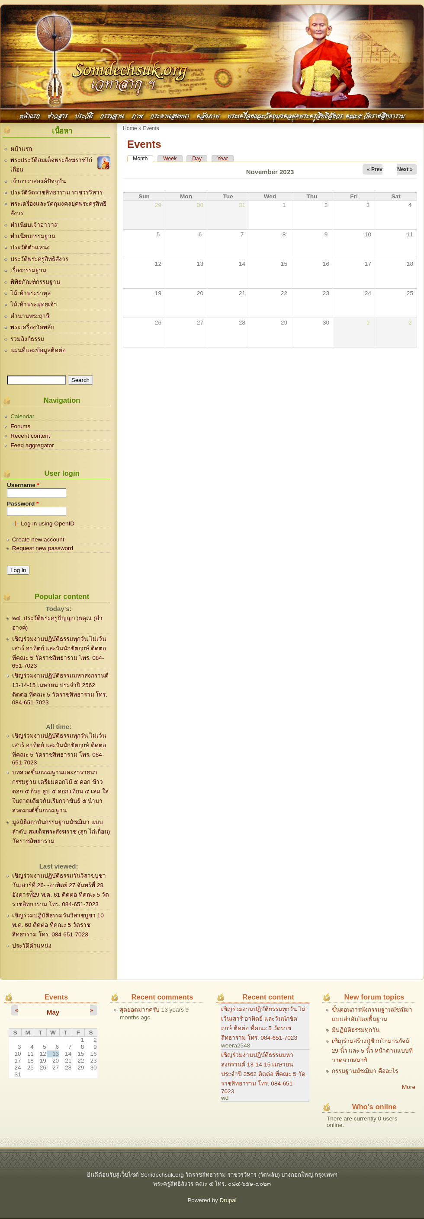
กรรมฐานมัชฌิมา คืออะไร (365, 1071)
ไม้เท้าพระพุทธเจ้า (33, 304)
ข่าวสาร (57, 115)
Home (130, 128)
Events (151, 128)
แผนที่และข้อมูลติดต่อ (38, 350)
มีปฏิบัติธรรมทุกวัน (355, 1030)
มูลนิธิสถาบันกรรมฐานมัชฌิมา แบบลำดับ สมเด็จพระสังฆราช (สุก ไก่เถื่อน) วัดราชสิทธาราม (61, 831)
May (53, 1012)
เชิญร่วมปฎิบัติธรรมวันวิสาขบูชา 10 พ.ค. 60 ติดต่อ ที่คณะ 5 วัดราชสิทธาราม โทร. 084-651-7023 (58, 925)
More (408, 1087)
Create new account (38, 539)
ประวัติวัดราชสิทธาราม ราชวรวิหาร (56, 192)
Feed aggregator (32, 445)
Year (222, 159)
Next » (405, 169)
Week (170, 159)
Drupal (227, 1200)
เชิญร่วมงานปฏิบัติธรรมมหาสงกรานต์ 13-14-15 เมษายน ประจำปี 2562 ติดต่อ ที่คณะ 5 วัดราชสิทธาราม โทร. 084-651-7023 (263, 1073)
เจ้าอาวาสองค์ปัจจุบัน (38, 181)
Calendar (22, 416)
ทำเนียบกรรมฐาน (32, 236)
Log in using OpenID (47, 523)
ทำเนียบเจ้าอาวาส (34, 225)
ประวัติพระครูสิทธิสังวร (39, 259)
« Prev (374, 169)
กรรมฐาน (112, 115)
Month (143, 159)
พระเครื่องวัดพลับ (32, 327)
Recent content (30, 436)
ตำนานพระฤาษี (30, 316)
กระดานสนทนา (169, 115)
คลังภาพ (207, 115)
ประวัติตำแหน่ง (30, 247)
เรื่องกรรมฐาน (28, 270)
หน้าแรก (29, 115)
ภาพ (137, 115)
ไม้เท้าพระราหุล (30, 293)
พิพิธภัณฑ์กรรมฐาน (35, 282)
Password (23, 503)
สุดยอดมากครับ (140, 1009)
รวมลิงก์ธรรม (27, 339)
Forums (20, 426)
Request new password (42, 548)
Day (197, 159)
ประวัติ (84, 115)
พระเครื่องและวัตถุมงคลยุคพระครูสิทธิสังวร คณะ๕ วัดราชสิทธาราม (316, 115)
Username (23, 485)
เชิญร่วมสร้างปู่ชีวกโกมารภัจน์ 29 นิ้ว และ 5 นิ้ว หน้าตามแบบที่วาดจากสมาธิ (372, 1050)
